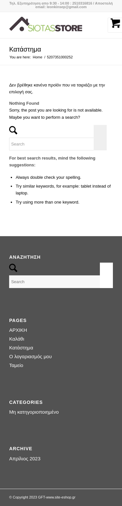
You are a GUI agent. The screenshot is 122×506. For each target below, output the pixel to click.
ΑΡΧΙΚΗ (18, 330)
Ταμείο (16, 365)
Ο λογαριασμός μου (30, 356)
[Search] (58, 144)
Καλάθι (16, 339)
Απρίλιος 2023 (24, 458)
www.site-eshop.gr (60, 497)
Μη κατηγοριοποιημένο (34, 412)
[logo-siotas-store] (50, 25)
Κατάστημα (25, 49)
